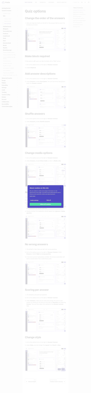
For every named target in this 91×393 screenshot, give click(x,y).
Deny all (49, 200)
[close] (60, 188)
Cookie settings (34, 200)
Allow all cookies (45, 204)
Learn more (32, 196)
